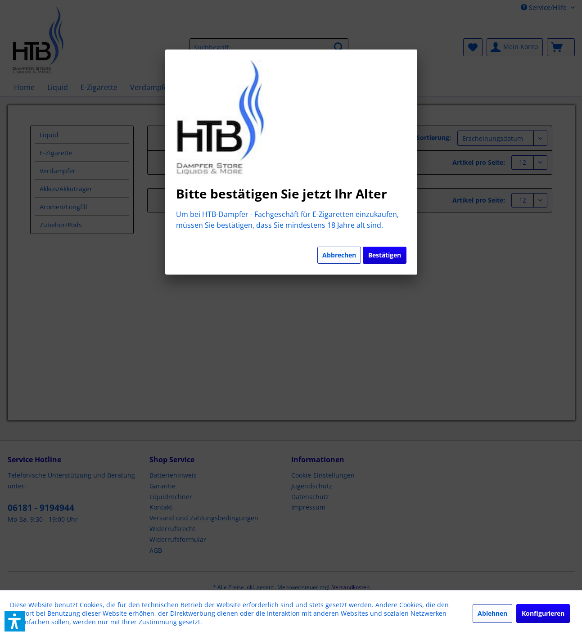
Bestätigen (384, 255)
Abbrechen (339, 255)
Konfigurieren (543, 613)
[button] (15, 621)
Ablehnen (492, 613)
